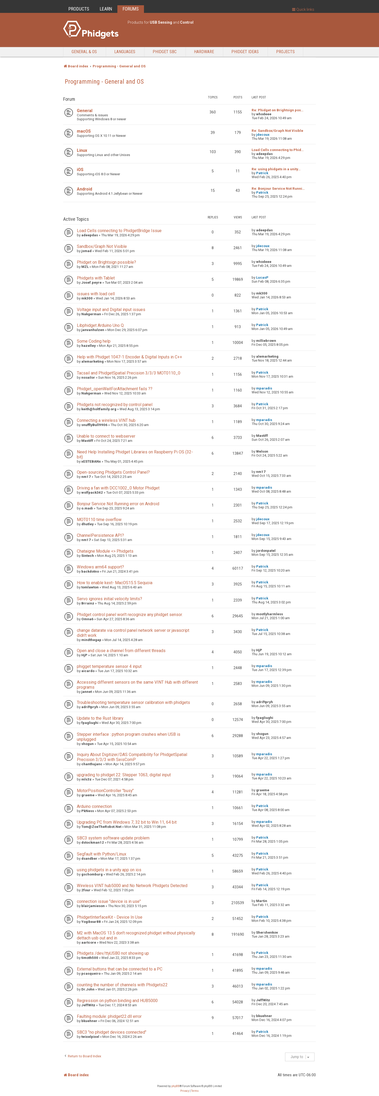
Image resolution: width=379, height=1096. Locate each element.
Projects (285, 51)
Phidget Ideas (245, 51)
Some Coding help (94, 341)
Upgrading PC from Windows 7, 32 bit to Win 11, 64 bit (127, 822)
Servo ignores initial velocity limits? (109, 598)
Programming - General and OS (104, 81)
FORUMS (131, 9)
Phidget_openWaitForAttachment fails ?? (114, 388)
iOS (80, 169)
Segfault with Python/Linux (101, 854)
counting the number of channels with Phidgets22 (122, 984)
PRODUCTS (78, 9)
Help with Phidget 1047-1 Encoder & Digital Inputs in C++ (129, 356)
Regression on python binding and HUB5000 (117, 1000)
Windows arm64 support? (100, 566)
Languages (124, 51)
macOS (84, 131)
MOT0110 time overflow (99, 519)
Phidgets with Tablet (96, 278)
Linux (82, 150)
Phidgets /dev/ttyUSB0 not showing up (113, 953)
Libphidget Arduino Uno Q (100, 325)
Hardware (204, 51)
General (84, 110)
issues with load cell (96, 293)
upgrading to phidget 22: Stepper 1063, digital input (124, 774)
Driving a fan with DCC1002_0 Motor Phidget (118, 488)
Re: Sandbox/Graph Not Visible (277, 131)
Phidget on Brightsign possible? (106, 262)
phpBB (175, 1086)
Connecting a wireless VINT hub (106, 420)
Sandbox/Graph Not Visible (102, 246)
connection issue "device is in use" (109, 901)
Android (84, 189)
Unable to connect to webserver (106, 436)
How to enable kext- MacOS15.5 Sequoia (114, 582)
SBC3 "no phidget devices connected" (111, 1032)
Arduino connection (94, 806)
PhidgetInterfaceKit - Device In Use (109, 917)
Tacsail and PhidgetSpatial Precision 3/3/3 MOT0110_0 (128, 373)
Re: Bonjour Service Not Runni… (278, 189)
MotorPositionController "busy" (105, 790)
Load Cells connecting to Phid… (278, 150)
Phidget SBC (165, 51)
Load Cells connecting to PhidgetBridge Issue (119, 230)
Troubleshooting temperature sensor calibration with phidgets (133, 702)
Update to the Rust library (100, 718)
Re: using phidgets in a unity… (276, 169)
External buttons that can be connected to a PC (119, 969)
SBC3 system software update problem (113, 837)
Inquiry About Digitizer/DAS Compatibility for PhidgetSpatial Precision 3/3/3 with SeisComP (132, 757)
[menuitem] (184, 1091)
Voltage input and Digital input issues (111, 309)
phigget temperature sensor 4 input (109, 666)
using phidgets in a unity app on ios (109, 869)
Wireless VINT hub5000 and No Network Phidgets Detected (132, 885)
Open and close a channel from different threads (121, 650)
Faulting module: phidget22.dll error (109, 1016)
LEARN (106, 9)
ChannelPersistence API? (100, 535)
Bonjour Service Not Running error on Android (118, 503)
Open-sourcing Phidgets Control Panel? (113, 472)
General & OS (84, 51)
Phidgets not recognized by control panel (114, 404)
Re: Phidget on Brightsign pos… (277, 110)
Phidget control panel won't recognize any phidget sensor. (130, 614)
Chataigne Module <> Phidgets (105, 551)
